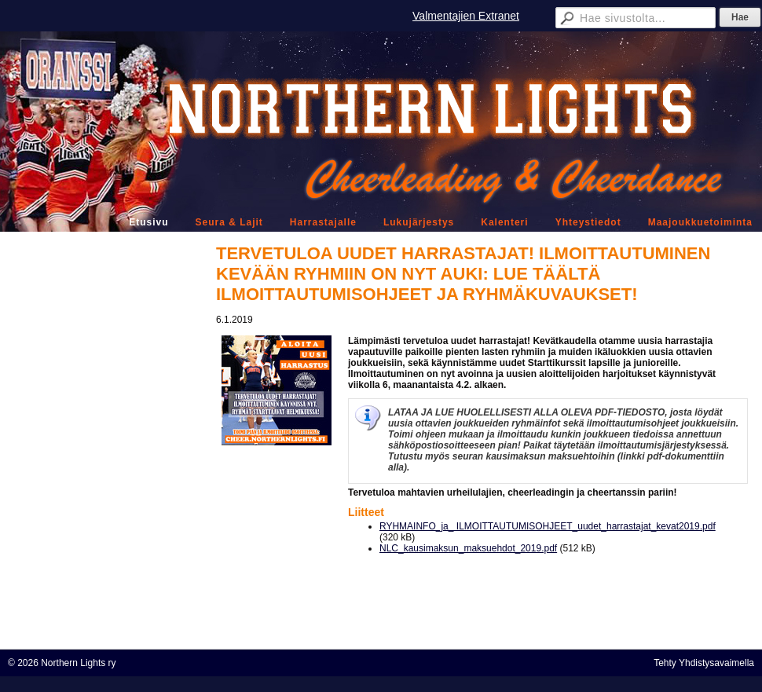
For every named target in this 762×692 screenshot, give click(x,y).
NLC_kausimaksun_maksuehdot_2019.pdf (468, 548)
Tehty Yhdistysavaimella (704, 662)
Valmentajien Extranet (465, 15)
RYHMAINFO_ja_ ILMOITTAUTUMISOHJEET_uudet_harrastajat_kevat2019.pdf (547, 526)
